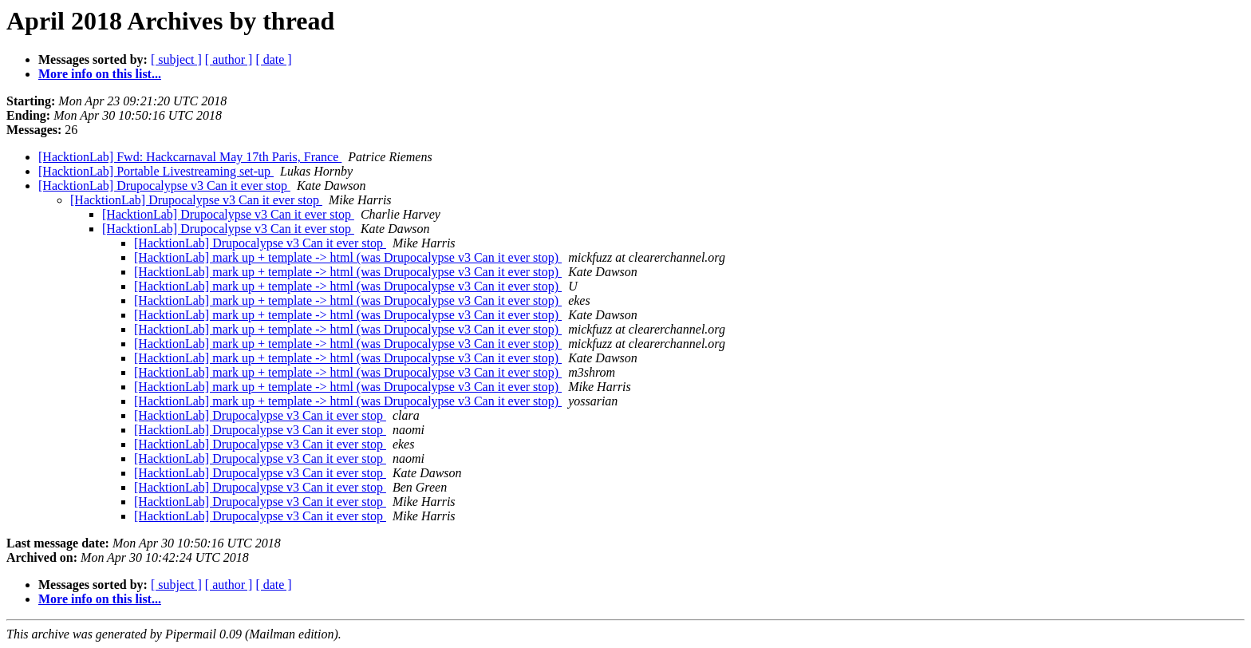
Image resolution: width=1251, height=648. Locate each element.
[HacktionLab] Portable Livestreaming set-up (156, 171)
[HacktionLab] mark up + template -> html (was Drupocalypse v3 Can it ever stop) (348, 257)
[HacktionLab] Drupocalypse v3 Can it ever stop (164, 185)
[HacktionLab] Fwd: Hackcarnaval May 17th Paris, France (189, 157)
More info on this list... (99, 74)
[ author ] (229, 59)
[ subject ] (176, 59)
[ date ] (273, 59)
